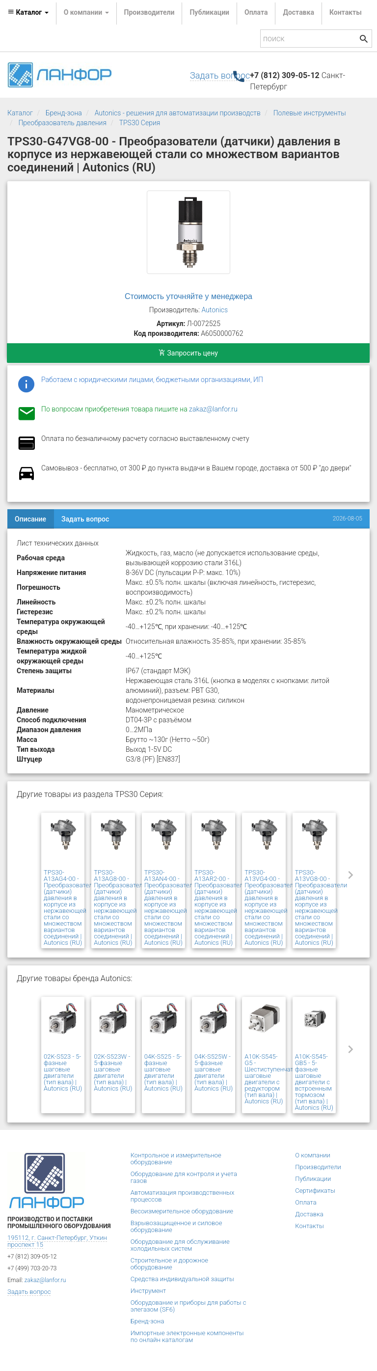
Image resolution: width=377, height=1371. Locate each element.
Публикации (209, 12)
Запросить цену (188, 353)
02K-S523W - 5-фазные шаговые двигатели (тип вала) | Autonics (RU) (113, 1072)
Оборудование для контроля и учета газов (184, 1177)
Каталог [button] (28, 12)
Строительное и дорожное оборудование (169, 1264)
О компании (312, 1155)
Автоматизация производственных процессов (183, 1196)
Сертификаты (315, 1190)
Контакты (345, 12)
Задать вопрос (220, 75)
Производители (149, 12)
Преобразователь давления (62, 123)
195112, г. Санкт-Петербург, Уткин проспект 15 (57, 1241)
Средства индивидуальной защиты (182, 1279)
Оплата (256, 12)
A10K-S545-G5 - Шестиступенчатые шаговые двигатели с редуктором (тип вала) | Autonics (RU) (272, 1079)
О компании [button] (86, 12)
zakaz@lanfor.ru (213, 409)
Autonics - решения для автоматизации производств (178, 113)
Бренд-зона (64, 113)
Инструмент (148, 1290)
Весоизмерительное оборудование (182, 1211)
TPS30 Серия (140, 123)
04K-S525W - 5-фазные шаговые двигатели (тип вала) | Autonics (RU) (213, 1072)
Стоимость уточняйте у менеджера (188, 296)
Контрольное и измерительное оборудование (176, 1159)
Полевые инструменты (309, 113)
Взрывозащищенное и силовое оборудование (176, 1226)
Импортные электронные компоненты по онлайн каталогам (187, 1336)
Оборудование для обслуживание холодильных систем (180, 1245)
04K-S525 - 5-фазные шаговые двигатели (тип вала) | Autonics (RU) (163, 1072)
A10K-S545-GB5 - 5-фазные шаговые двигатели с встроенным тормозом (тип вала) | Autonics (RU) (314, 1082)
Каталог (20, 113)
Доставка (298, 12)
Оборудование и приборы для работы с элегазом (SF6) (188, 1306)
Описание (30, 519)
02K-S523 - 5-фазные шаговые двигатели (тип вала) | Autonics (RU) (63, 1072)
